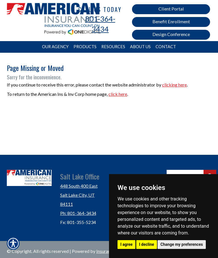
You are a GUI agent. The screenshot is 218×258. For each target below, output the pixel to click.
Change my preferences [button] (181, 244)
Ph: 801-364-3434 (78, 213)
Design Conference (171, 34)
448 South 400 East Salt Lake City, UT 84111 (79, 195)
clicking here (174, 84)
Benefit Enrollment (171, 21)
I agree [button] (126, 244)
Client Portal (171, 8)
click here (117, 94)
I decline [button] (146, 244)
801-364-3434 (100, 23)
